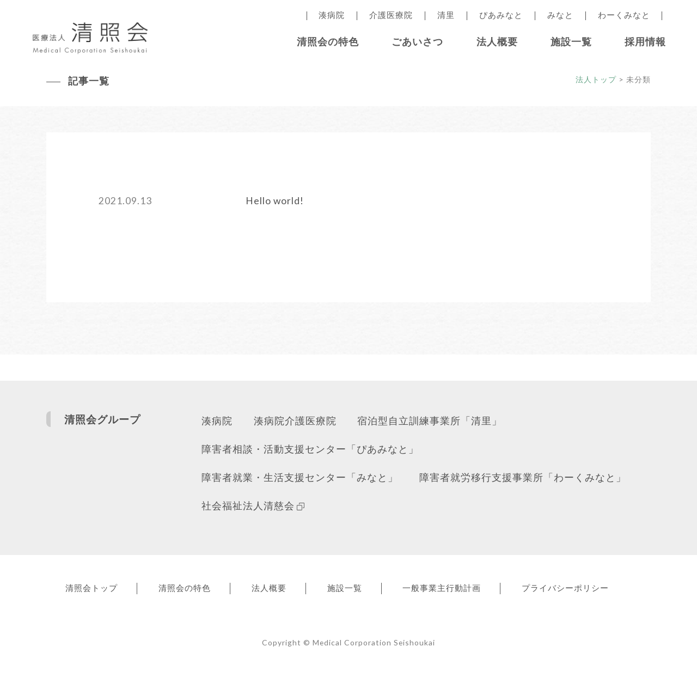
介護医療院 (391, 15)
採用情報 (645, 41)
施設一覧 (571, 41)
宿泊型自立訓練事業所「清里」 (430, 422)
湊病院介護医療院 (295, 422)
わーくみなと (624, 15)
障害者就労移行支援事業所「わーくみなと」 (522, 479)
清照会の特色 (328, 41)
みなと (560, 15)
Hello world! (275, 201)
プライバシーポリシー (575, 590)
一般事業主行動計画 (450, 590)
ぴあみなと (501, 15)
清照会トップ (92, 590)
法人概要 (497, 41)
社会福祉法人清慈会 (252, 508)
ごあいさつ (417, 41)
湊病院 (332, 15)
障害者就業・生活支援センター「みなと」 (299, 479)
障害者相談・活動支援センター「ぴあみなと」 (310, 450)
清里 (446, 15)
